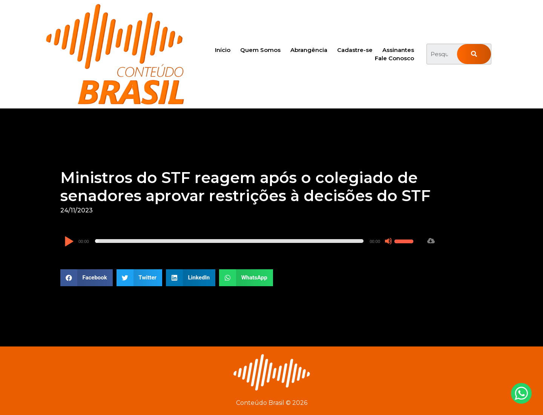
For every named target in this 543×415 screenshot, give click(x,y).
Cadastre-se (355, 49)
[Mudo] (388, 241)
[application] (239, 241)
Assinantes (398, 49)
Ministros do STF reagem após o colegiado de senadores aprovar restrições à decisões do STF (245, 186)
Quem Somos (260, 49)
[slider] (229, 241)
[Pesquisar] (474, 54)
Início (222, 49)
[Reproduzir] (68, 242)
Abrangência (308, 49)
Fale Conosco (394, 58)
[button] (86, 277)
